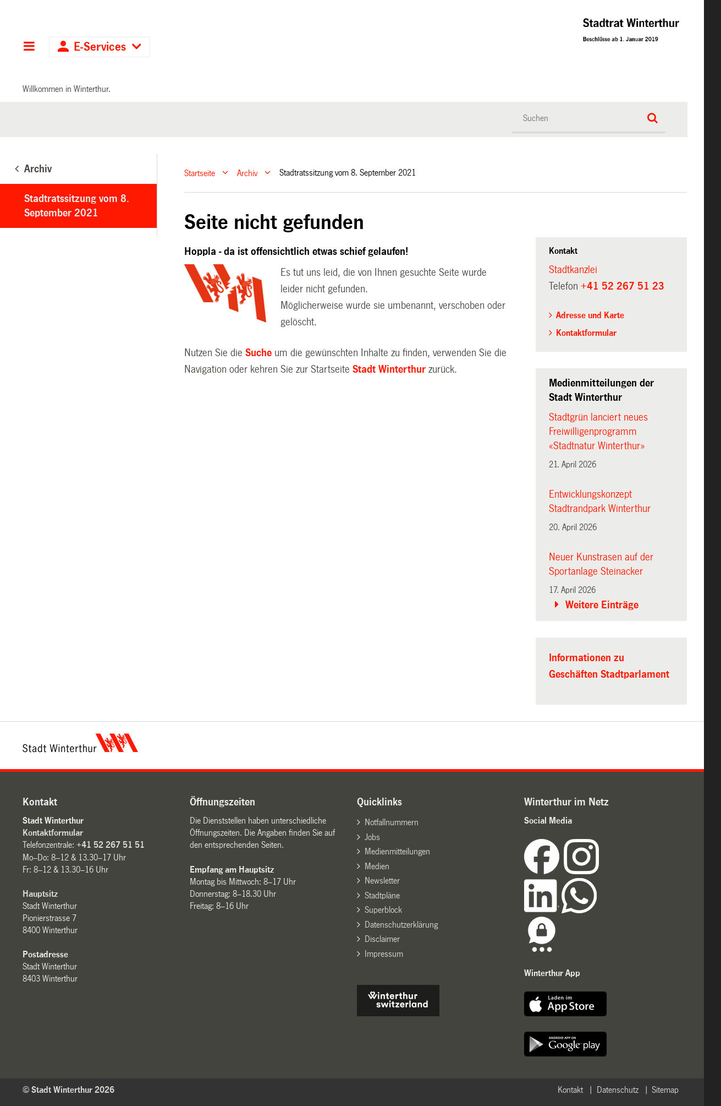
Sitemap (665, 1089)
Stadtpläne (382, 895)
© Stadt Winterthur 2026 (68, 1089)
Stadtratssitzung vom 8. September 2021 (76, 206)
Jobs (372, 837)
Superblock (383, 909)
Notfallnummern (392, 822)
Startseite (199, 172)
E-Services (99, 47)
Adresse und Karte (590, 315)
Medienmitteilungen (397, 851)
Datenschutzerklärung (401, 924)
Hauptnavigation (29, 47)
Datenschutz (618, 1089)
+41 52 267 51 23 (622, 286)
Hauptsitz (40, 893)
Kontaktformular (586, 332)
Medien (377, 866)
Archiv (247, 172)
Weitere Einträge (602, 605)
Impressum (384, 953)
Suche (258, 352)
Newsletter (382, 880)
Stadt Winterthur (389, 369)
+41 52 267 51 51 (110, 844)
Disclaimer (382, 939)
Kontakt (570, 1089)
